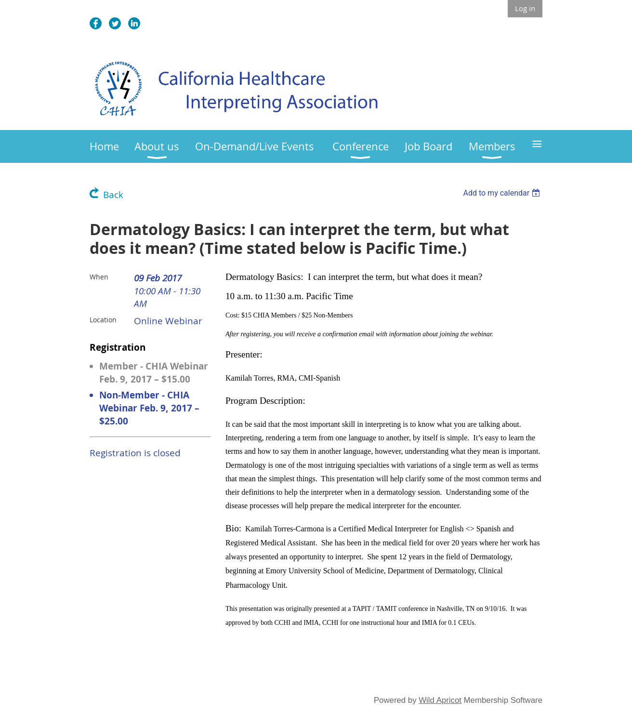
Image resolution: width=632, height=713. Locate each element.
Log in (525, 8)
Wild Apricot (440, 700)
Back (113, 194)
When (99, 276)
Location (103, 319)
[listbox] (502, 193)
